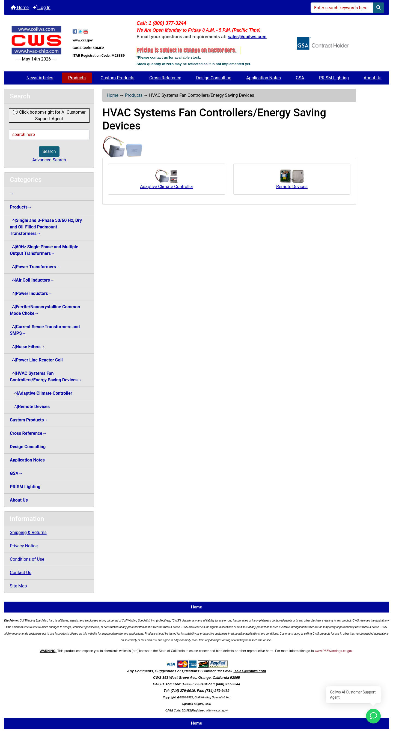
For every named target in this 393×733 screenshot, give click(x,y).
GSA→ (16, 473)
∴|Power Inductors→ (31, 293)
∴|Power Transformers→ (35, 266)
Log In (41, 7)
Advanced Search (49, 159)
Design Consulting (213, 77)
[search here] (49, 134)
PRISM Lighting (334, 77)
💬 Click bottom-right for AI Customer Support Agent (49, 115)
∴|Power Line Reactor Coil (36, 360)
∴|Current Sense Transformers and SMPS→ (45, 330)
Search (49, 151)
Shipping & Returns (28, 532)
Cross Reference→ (28, 433)
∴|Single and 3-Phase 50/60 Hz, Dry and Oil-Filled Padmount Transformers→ (46, 227)
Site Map (18, 586)
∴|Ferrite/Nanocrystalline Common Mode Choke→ (45, 310)
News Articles (39, 77)
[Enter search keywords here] (342, 7)
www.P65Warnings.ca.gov (333, 651)
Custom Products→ (29, 420)
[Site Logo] (36, 40)
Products (77, 77)
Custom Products (118, 77)
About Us (373, 77)
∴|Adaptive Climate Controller (41, 393)
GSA (300, 77)
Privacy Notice (24, 545)
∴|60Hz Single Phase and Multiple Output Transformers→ (44, 250)
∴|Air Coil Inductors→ (32, 280)
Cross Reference (165, 77)
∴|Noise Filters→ (27, 346)
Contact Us (20, 572)
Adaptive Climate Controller (166, 178)
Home (20, 7)
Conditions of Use (27, 559)
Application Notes (263, 77)
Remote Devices (292, 178)
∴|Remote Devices (30, 406)
